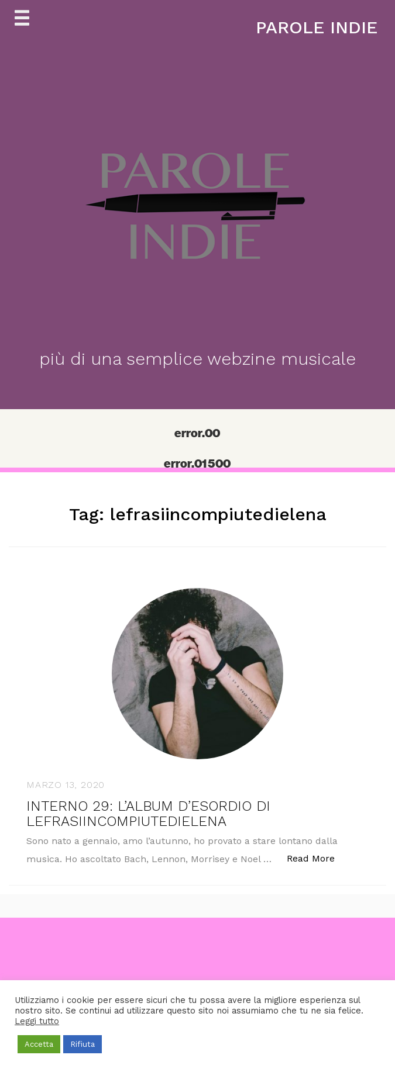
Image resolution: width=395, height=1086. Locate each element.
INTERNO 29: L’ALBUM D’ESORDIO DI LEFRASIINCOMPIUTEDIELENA (148, 813)
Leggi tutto (37, 1021)
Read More (317, 858)
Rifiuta (82, 1044)
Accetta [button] (39, 1044)
